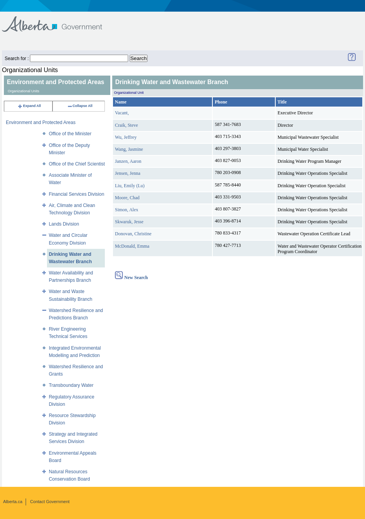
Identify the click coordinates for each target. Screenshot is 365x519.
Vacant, (122, 113)
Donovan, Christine (133, 233)
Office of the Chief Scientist (77, 164)
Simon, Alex (126, 209)
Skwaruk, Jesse (129, 221)
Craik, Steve (126, 125)
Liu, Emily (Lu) (129, 185)
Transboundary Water (71, 385)
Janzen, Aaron (128, 161)
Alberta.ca (13, 501)
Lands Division (64, 224)
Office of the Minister (70, 133)
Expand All (29, 106)
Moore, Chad (127, 197)
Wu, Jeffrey (126, 137)
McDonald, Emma (132, 246)
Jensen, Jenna (127, 173)
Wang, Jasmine (129, 149)
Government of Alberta (58, 20)
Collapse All (79, 106)
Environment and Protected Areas (40, 122)
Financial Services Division (76, 194)
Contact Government (50, 501)
